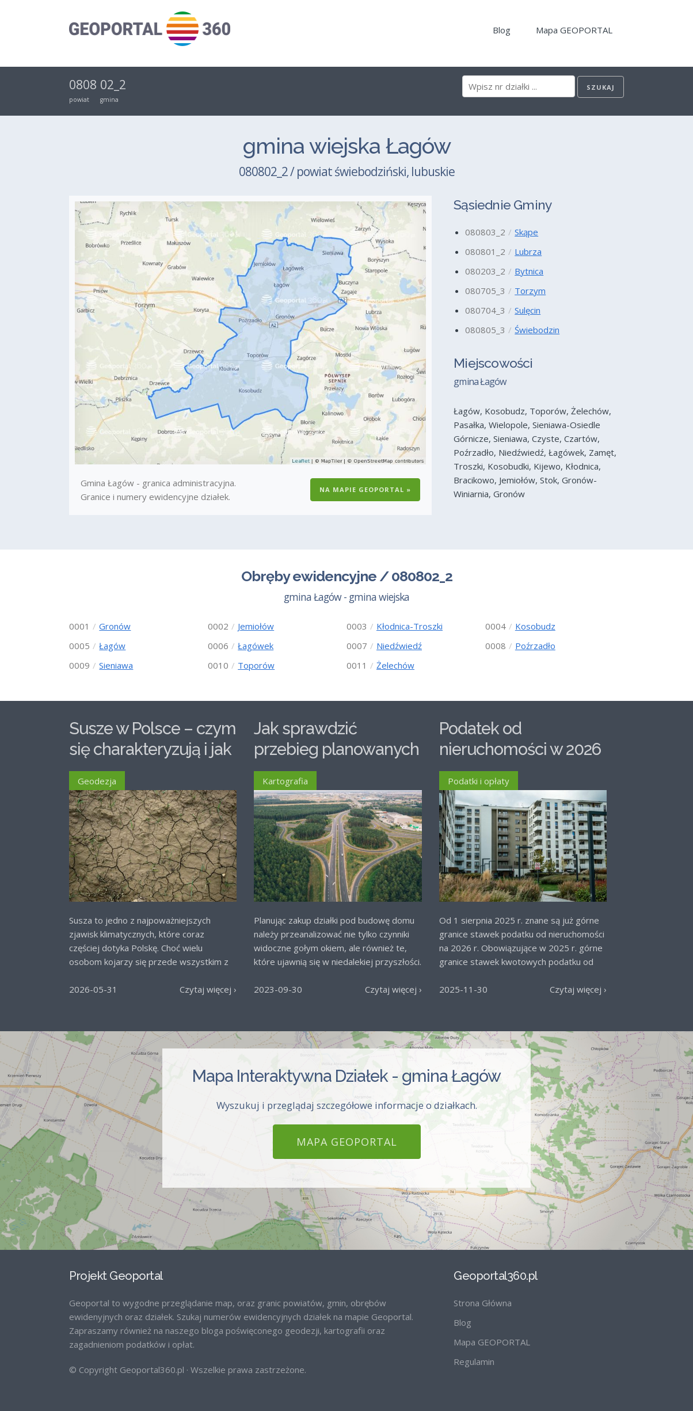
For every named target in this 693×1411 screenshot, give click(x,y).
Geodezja (97, 781)
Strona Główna (483, 1303)
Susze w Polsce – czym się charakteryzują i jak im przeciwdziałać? (152, 749)
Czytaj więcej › (208, 989)
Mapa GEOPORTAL (574, 30)
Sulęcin (527, 310)
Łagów (112, 645)
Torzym (530, 290)
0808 (83, 85)
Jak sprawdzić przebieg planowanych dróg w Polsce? (336, 749)
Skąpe (526, 232)
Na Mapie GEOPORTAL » (365, 489)
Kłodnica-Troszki (409, 626)
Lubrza (528, 251)
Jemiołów (256, 626)
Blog (502, 30)
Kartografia (285, 781)
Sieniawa (116, 665)
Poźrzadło (535, 645)
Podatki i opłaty (478, 781)
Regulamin (474, 1361)
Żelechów (395, 665)
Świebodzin (537, 329)
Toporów (256, 665)
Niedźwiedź (399, 645)
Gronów (115, 626)
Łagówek (255, 645)
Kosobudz (535, 626)
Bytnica (529, 271)
